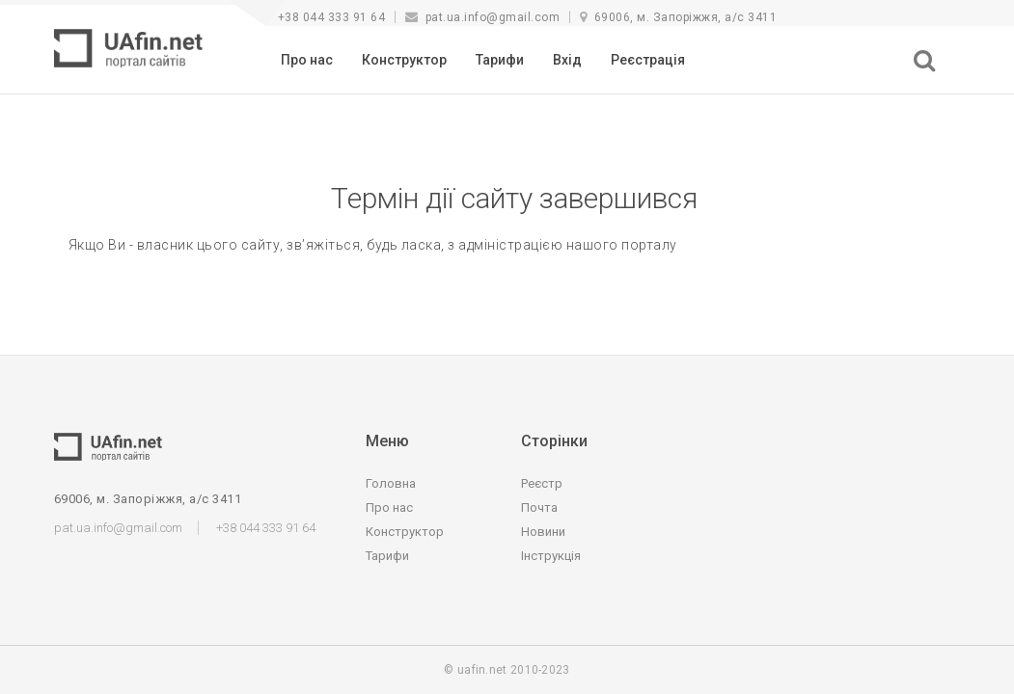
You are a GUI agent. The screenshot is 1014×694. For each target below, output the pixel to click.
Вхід (567, 59)
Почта (539, 507)
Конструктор (404, 59)
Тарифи (500, 59)
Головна (391, 483)
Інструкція (551, 555)
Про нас (307, 59)
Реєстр (541, 483)
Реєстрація (648, 59)
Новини (543, 531)
